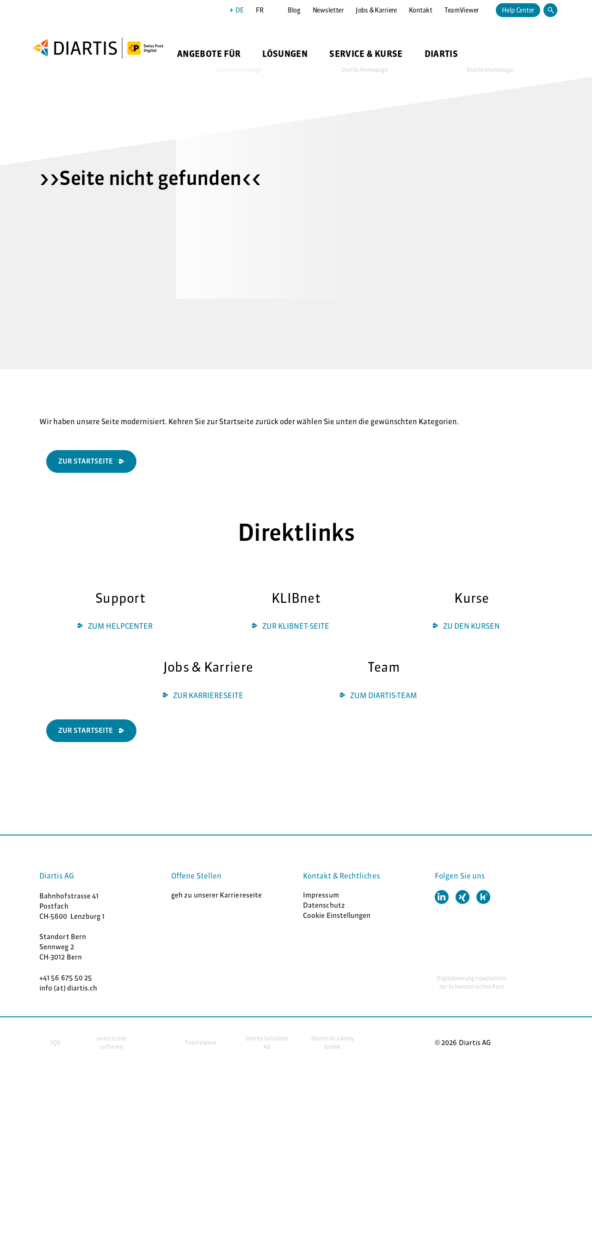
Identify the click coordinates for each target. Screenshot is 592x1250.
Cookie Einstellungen (337, 915)
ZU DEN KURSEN (471, 626)
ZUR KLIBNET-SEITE (295, 626)
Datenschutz (324, 905)
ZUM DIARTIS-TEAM (383, 695)
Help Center (518, 10)
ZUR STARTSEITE (85, 730)
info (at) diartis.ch (68, 988)
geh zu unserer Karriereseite (216, 895)
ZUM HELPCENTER (120, 626)
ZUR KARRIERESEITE (208, 695)
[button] (442, 897)
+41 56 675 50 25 (65, 977)
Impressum (321, 895)
